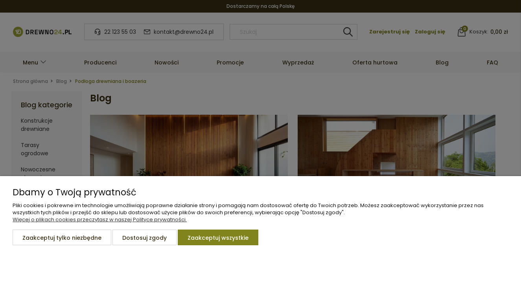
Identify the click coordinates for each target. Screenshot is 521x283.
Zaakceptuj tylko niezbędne (61, 238)
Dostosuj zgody (144, 238)
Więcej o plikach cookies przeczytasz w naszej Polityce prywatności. (100, 219)
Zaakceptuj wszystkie (218, 238)
